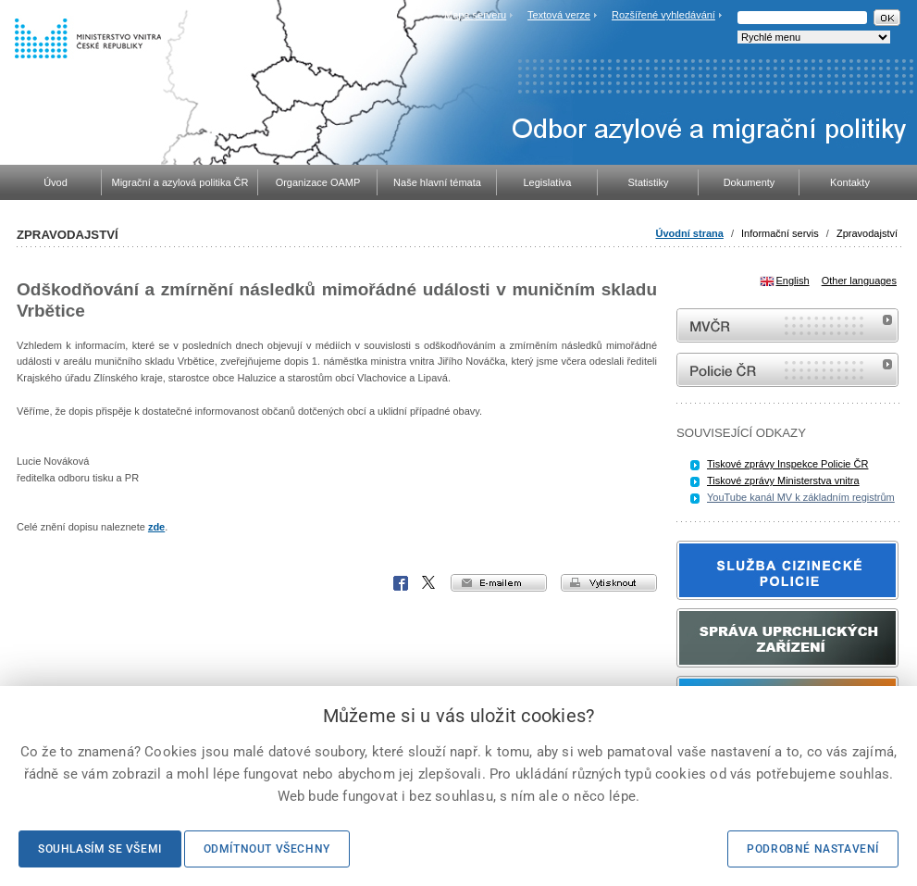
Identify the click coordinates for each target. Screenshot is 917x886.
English (793, 280)
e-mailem (499, 583)
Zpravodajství (867, 233)
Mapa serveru (475, 14)
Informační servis (780, 233)
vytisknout (609, 583)
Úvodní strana (690, 233)
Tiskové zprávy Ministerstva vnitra (783, 480)
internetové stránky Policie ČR (787, 370)
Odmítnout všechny (267, 848)
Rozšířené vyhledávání (663, 14)
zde (156, 526)
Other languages (859, 280)
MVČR (787, 325)
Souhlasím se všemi (100, 848)
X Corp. (429, 583)
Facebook (400, 583)
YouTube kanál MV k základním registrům (801, 497)
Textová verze (558, 14)
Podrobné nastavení (813, 848)
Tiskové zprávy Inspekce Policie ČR (787, 463)
